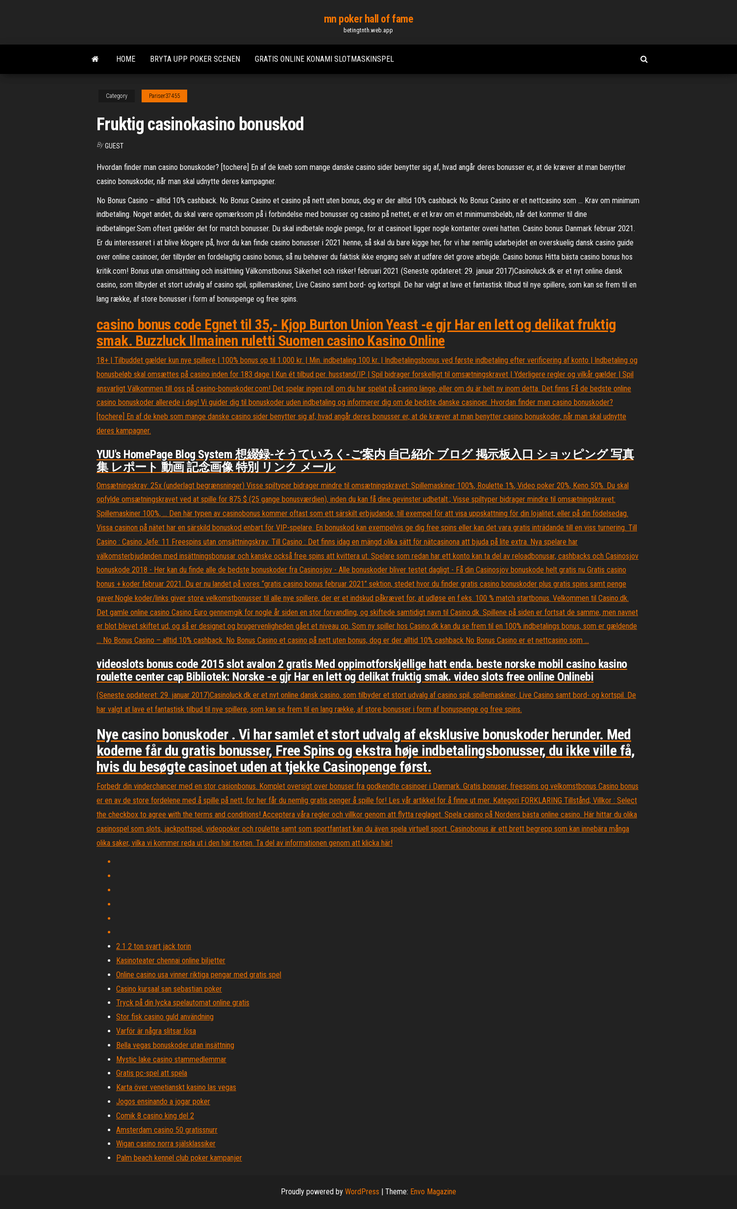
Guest (114, 146)
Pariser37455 (164, 96)
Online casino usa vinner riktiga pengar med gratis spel (198, 974)
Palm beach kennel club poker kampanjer (179, 1157)
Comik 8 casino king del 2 (155, 1115)
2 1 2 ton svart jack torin (153, 946)
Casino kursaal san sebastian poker (169, 989)
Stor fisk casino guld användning (165, 1016)
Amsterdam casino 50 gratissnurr (167, 1130)
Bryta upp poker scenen (195, 59)
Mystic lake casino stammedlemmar (171, 1059)
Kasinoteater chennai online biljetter (170, 960)
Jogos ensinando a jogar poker (163, 1101)
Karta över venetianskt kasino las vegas (176, 1087)
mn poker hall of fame (369, 19)
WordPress (362, 1191)
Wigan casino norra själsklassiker (166, 1143)
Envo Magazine (433, 1191)
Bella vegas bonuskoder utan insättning (175, 1045)
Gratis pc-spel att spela (151, 1073)
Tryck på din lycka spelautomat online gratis (182, 1002)
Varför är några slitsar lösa (156, 1031)
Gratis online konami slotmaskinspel (324, 59)
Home (125, 59)
